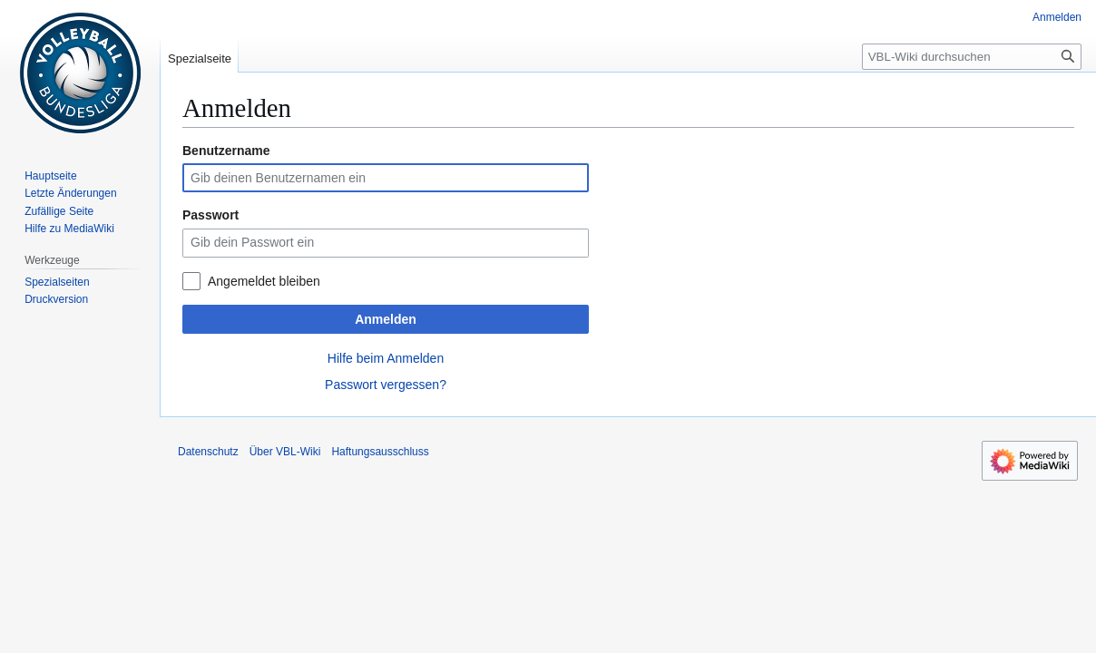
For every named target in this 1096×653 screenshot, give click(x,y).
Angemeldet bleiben (264, 281)
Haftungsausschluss (379, 451)
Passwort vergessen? (385, 384)
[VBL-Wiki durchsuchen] (971, 57)
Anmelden (385, 319)
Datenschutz (208, 451)
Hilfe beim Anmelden (386, 358)
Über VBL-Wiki (285, 451)
